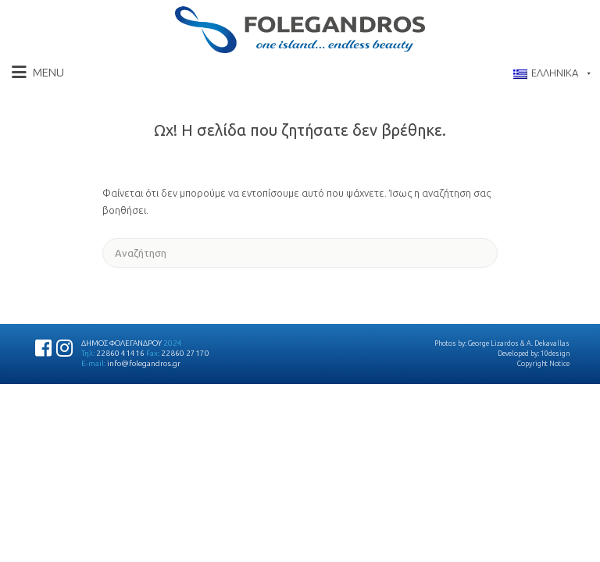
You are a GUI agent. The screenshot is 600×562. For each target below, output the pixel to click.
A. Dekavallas (548, 343)
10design (555, 353)
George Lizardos (493, 343)
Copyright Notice (543, 364)
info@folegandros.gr (143, 363)
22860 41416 (120, 353)
